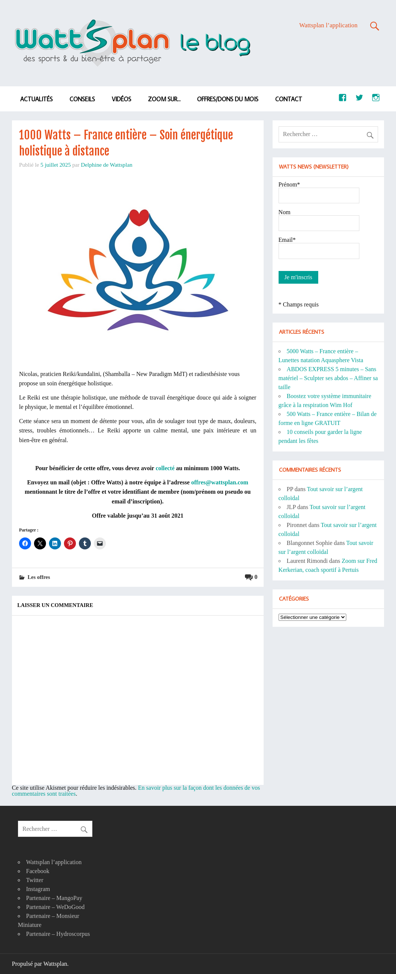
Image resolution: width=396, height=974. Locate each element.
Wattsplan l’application (328, 25)
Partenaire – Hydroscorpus (58, 934)
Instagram (38, 889)
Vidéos (121, 99)
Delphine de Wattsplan (106, 164)
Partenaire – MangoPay (54, 898)
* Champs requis (299, 304)
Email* (287, 240)
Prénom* (289, 184)
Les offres (39, 577)
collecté (165, 468)
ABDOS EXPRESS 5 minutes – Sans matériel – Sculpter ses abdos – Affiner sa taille (328, 378)
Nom (285, 212)
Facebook (37, 871)
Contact (288, 99)
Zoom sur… (164, 99)
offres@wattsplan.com (219, 482)
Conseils (82, 99)
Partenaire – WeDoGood (55, 907)
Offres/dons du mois (227, 99)
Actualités (36, 99)
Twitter (34, 880)
